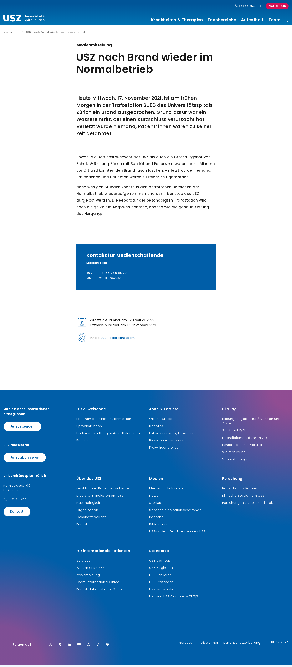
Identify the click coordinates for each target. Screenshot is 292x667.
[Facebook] (41, 646)
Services (83, 562)
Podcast (156, 518)
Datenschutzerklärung (241, 644)
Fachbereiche (222, 20)
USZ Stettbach (161, 583)
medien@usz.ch (112, 279)
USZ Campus (160, 562)
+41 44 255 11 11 (21, 501)
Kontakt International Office (99, 590)
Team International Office (97, 583)
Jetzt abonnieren (24, 459)
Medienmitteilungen (166, 490)
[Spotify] (107, 646)
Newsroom (11, 34)
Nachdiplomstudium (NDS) (244, 439)
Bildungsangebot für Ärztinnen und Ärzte (251, 422)
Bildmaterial (159, 526)
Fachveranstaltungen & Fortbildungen (108, 435)
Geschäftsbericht (91, 518)
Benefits (156, 427)
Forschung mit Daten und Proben (250, 504)
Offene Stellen (161, 420)
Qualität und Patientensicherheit (103, 490)
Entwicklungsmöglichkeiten (171, 435)
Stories (155, 504)
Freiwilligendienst (163, 449)
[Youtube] (79, 646)
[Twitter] (50, 646)
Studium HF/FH (234, 432)
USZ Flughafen (161, 569)
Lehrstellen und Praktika (242, 446)
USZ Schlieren (160, 576)
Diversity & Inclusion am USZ (100, 497)
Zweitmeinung (88, 576)
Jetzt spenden (22, 428)
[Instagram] (88, 646)
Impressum (186, 644)
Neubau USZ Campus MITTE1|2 (173, 598)
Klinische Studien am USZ (243, 497)
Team (274, 20)
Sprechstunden (89, 427)
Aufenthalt (252, 20)
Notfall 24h (277, 6)
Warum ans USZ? (90, 569)
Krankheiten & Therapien (177, 20)
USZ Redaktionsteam (118, 339)
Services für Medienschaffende (175, 511)
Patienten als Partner (240, 490)
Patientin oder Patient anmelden (103, 420)
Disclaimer (209, 644)
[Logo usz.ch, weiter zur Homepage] (23, 19)
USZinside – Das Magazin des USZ (177, 533)
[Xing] (60, 646)
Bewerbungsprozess (166, 442)
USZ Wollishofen (162, 590)
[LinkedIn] (69, 646)
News (153, 497)
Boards (82, 442)
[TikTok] (98, 646)
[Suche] (286, 20)
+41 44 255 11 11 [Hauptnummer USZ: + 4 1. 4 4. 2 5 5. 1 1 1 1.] (248, 6)
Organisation (87, 511)
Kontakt (17, 513)
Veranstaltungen (236, 461)
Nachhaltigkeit (88, 504)
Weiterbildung (234, 453)
